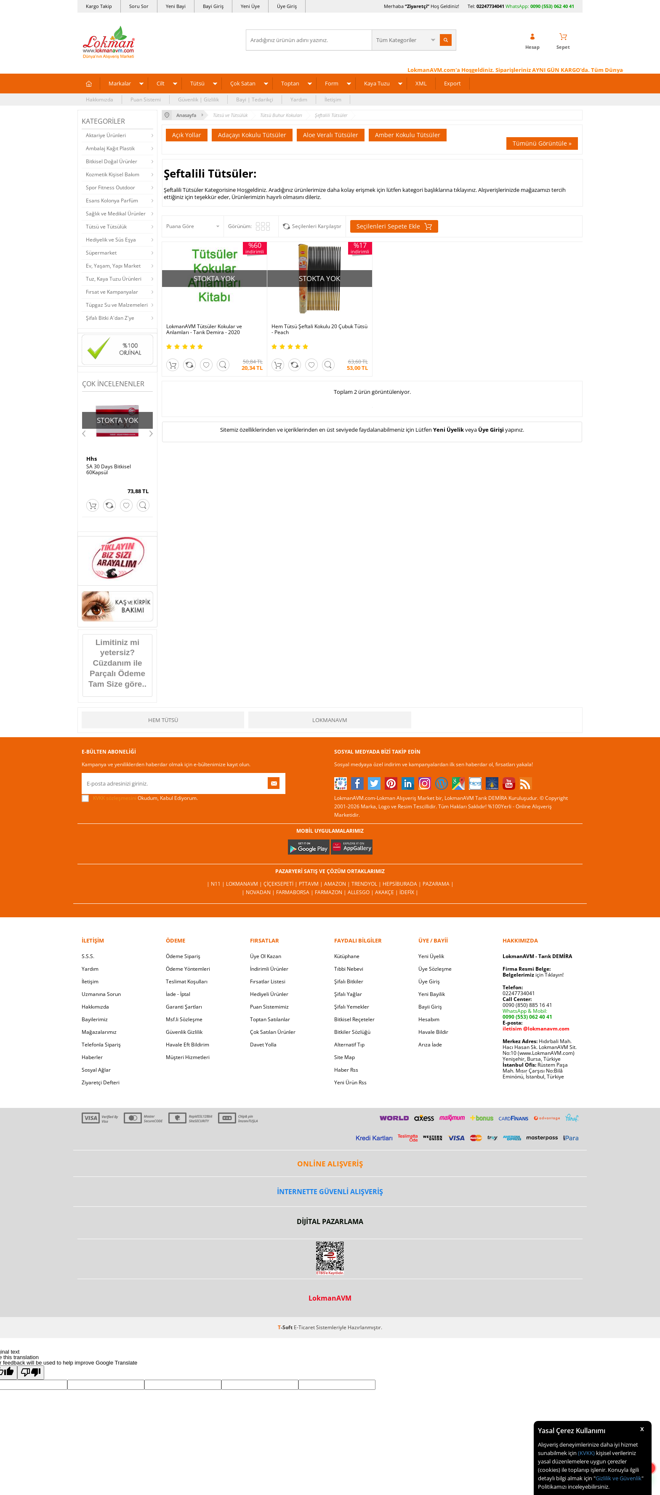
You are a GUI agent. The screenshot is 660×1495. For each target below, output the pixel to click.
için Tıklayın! (533, 974)
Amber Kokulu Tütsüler (407, 135)
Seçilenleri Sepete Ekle (394, 226)
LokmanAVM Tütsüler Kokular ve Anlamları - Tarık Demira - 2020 (204, 329)
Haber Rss (346, 1069)
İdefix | (408, 892)
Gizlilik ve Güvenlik (618, 1478)
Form (331, 83)
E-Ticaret (304, 1327)
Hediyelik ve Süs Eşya (111, 239)
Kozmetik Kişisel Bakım (112, 174)
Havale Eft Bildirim (187, 1044)
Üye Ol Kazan (265, 956)
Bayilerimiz (95, 1019)
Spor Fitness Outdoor (110, 187)
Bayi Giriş (213, 6)
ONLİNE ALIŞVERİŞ (330, 1163)
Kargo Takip (99, 6)
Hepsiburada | (403, 883)
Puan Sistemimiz (269, 1006)
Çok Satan (242, 83)
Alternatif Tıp (349, 1044)
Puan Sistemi (145, 99)
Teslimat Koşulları (187, 981)
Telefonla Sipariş (101, 1044)
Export (452, 83)
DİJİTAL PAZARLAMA (330, 1221)
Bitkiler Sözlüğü (352, 1032)
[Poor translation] (30, 1372)
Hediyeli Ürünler (269, 994)
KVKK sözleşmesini (114, 798)
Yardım (298, 99)
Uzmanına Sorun (101, 994)
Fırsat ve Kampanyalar (112, 291)
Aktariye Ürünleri (106, 135)
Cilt (161, 83)
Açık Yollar (186, 135)
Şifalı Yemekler (351, 1006)
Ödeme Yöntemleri (188, 968)
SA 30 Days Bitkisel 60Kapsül (108, 469)
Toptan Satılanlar (270, 1019)
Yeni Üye (250, 6)
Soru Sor (139, 6)
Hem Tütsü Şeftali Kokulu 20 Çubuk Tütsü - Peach (319, 329)
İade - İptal (178, 994)
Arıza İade (430, 1044)
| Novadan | (259, 892)
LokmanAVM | (244, 883)
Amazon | (337, 883)
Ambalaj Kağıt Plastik (110, 148)
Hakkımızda (99, 99)
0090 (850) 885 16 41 (527, 1005)
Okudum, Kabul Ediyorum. (140, 798)
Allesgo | (361, 892)
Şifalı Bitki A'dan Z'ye (110, 317)
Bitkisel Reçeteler (354, 1019)
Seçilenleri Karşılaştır (316, 226)
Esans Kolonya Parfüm (112, 200)
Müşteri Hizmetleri (188, 1057)
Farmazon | (331, 892)
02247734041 (490, 6)
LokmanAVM (329, 720)
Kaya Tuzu (377, 83)
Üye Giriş (287, 6)
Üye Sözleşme (435, 968)
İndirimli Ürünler (269, 968)
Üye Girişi (491, 429)
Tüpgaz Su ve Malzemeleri (117, 304)
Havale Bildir (433, 1032)
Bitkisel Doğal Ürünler (111, 161)
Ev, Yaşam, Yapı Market (113, 265)
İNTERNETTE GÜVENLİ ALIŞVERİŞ (330, 1191)
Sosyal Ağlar (96, 1069)
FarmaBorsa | (295, 892)
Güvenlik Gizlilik (184, 1032)
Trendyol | (367, 883)
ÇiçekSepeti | (281, 883)
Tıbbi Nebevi (348, 968)
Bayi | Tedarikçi (254, 99)
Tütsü (197, 83)
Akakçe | (387, 892)
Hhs (91, 458)
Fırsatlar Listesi (267, 981)
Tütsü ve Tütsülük (106, 226)
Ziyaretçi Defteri (101, 1082)
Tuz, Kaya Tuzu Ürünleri (113, 278)
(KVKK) (586, 1453)
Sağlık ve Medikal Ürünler (116, 213)
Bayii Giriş (430, 1006)
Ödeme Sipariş (183, 956)
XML (421, 83)
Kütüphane (346, 956)
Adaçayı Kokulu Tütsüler (252, 135)
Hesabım (428, 1019)
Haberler (92, 1057)
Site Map (344, 1057)
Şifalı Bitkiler (348, 981)
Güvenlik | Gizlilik (198, 99)
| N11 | (216, 883)
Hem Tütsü (163, 720)
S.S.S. (88, 956)
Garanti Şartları (184, 1006)
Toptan (290, 83)
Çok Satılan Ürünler (272, 1032)
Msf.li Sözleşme (184, 1019)
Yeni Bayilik (431, 994)
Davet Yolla (263, 1044)
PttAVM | (311, 883)
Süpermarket (101, 252)
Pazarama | (438, 883)
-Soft (286, 1327)
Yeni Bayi (176, 6)
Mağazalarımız (99, 1032)
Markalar (120, 83)
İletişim (333, 99)
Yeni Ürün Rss (350, 1082)
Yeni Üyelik (448, 429)
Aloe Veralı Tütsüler (330, 135)
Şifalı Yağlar (348, 994)
